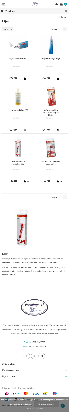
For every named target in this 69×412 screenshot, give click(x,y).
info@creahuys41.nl (37, 346)
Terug (62, 17)
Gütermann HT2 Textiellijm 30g (18, 162)
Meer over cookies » (35, 409)
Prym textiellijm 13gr (51, 58)
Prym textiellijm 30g (18, 58)
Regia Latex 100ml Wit (18, 110)
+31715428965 (38, 342)
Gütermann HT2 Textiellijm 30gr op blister (51, 112)
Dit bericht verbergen (46, 404)
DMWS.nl (30, 388)
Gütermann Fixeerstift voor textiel (51, 162)
